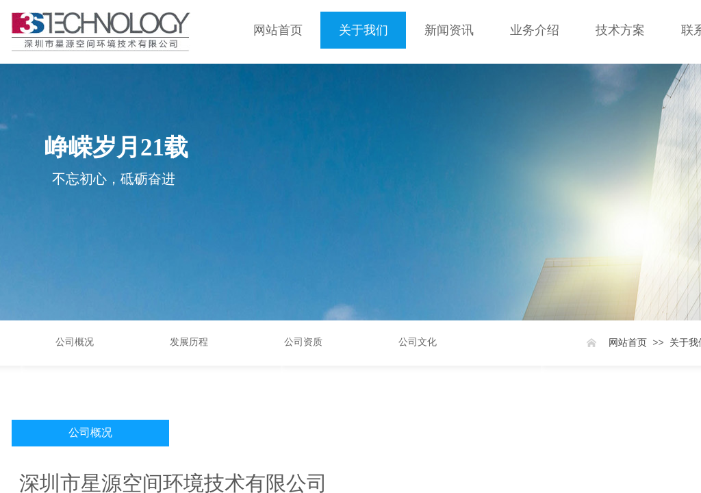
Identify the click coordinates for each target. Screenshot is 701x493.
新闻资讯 (449, 30)
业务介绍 (534, 30)
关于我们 (363, 30)
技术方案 (620, 30)
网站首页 (278, 30)
